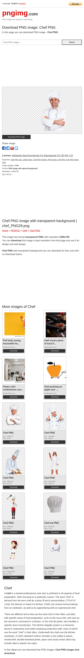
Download (13, 351)
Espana (22, 3)
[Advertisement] (42, 67)
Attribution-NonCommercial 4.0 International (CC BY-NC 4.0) (42, 155)
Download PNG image (16, 137)
